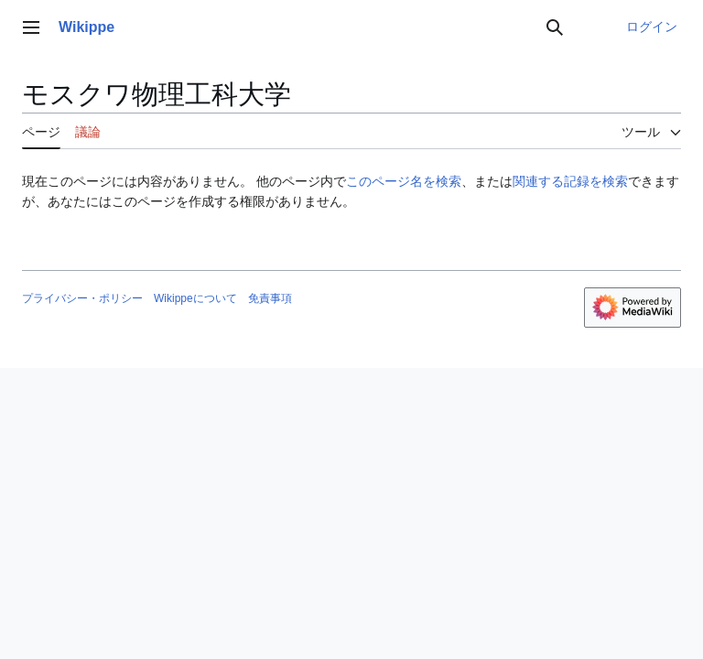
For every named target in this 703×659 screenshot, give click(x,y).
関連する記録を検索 (570, 181)
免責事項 (270, 298)
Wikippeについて (195, 298)
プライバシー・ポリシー (82, 298)
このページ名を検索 (403, 181)
